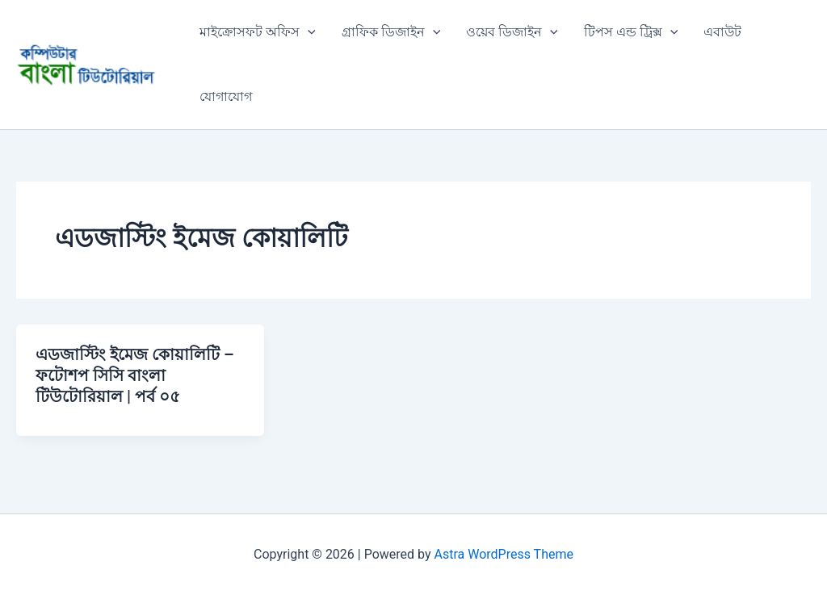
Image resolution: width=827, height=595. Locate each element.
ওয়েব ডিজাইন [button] (512, 32)
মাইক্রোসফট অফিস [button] (257, 32)
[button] (308, 32)
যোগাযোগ (225, 96)
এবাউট (722, 32)
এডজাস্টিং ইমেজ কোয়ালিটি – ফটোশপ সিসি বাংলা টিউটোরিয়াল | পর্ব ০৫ (135, 375)
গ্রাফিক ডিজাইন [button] (391, 32)
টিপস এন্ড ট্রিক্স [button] (631, 32)
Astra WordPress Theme (503, 554)
